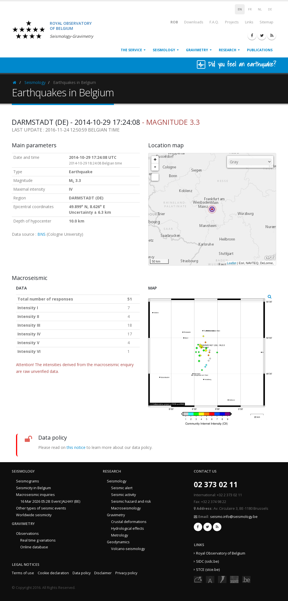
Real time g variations (38, 540)
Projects (232, 22)
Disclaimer (103, 573)
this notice (76, 447)
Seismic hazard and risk (131, 501)
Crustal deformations (129, 521)
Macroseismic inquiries (35, 494)
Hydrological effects (127, 528)
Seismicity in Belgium (33, 488)
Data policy (82, 573)
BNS (41, 234)
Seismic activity (123, 494)
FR (250, 9)
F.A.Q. (214, 22)
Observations (27, 533)
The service (131, 50)
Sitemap (266, 22)
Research (227, 50)
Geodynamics (118, 542)
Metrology (119, 535)
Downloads (193, 22)
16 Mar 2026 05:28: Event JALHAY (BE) (50, 501)
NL (260, 9)
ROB (170, 22)
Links (249, 22)
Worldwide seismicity (33, 515)
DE (270, 9)
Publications (260, 50)
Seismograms (27, 481)
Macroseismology (126, 508)
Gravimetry (197, 50)
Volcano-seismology (128, 548)
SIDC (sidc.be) (207, 561)
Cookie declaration (53, 573)
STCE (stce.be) (208, 569)
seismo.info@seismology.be (234, 516)
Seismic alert (121, 488)
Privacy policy (126, 573)
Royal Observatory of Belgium (220, 553)
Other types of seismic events (41, 508)
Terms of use (23, 573)
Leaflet (231, 263)
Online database (34, 547)
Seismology (164, 50)
